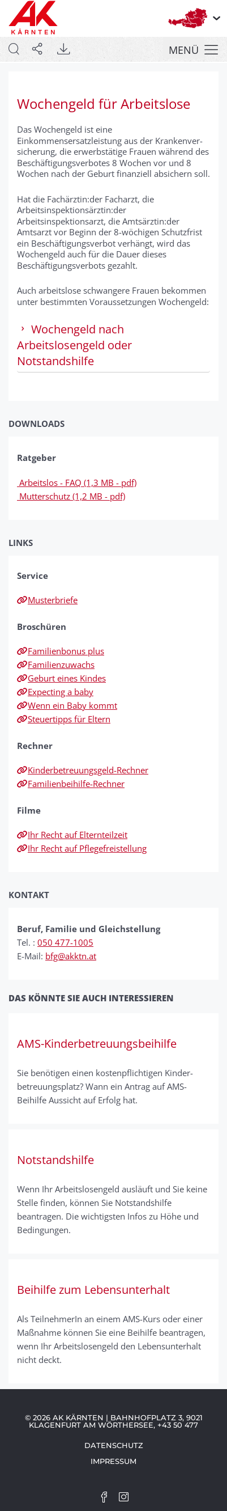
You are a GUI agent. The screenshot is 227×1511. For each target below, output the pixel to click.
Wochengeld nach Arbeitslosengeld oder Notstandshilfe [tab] (74, 345)
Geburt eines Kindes (61, 678)
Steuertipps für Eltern (63, 719)
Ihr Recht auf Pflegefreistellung (82, 848)
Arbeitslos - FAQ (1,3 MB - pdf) (76, 482)
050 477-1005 (65, 942)
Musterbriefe (47, 600)
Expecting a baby (55, 691)
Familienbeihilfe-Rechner (71, 783)
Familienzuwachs (56, 664)
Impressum (113, 1461)
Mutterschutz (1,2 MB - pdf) (71, 496)
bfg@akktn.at (70, 956)
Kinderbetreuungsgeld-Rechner (82, 770)
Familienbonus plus (60, 651)
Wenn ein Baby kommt (67, 705)
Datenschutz (113, 1445)
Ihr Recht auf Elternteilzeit (72, 834)
